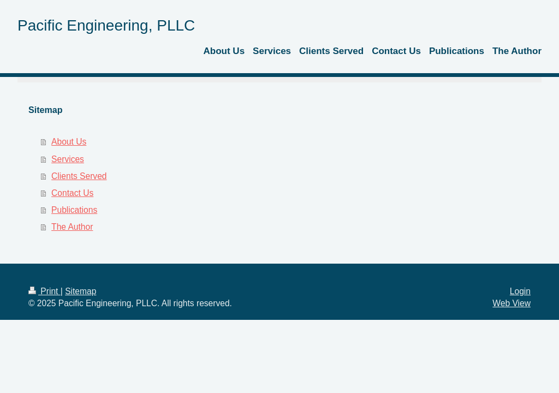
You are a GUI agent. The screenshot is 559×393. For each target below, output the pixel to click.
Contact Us (72, 193)
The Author (72, 226)
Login (520, 291)
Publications (74, 210)
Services (67, 159)
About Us (68, 141)
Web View (511, 303)
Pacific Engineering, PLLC (106, 25)
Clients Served (78, 176)
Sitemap (80, 291)
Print (44, 291)
